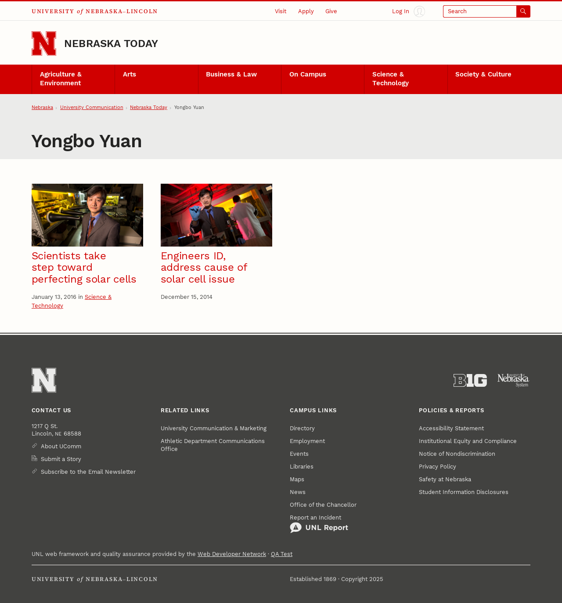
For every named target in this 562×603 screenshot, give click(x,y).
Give (331, 11)
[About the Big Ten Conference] (470, 381)
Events (299, 453)
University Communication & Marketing (214, 428)
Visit (280, 11)
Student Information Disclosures (463, 492)
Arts (129, 74)
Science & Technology (390, 78)
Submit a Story (61, 459)
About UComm (61, 446)
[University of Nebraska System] (513, 381)
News (298, 492)
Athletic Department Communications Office (213, 445)
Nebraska (42, 107)
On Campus (307, 74)
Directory (302, 428)
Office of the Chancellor (323, 504)
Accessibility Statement (451, 428)
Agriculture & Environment (61, 78)
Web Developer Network (232, 554)
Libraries (301, 466)
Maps (297, 479)
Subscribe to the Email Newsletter (88, 472)
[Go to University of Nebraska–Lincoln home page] (44, 43)
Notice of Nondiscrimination (457, 453)
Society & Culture (483, 74)
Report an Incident (319, 524)
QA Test (281, 554)
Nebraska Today (111, 43)
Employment (307, 441)
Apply (306, 11)
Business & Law (231, 74)
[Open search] (486, 11)
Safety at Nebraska (445, 479)
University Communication (91, 107)
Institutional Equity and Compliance (468, 441)
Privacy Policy (437, 466)
